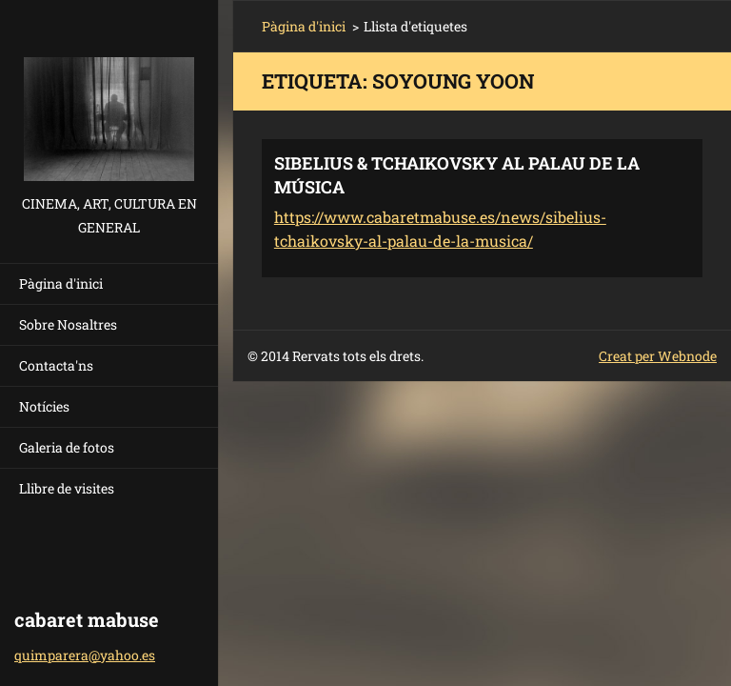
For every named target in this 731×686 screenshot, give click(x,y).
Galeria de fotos (66, 447)
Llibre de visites (66, 488)
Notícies (44, 406)
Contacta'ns (56, 365)
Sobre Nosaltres (68, 324)
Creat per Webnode (658, 356)
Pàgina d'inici (61, 283)
